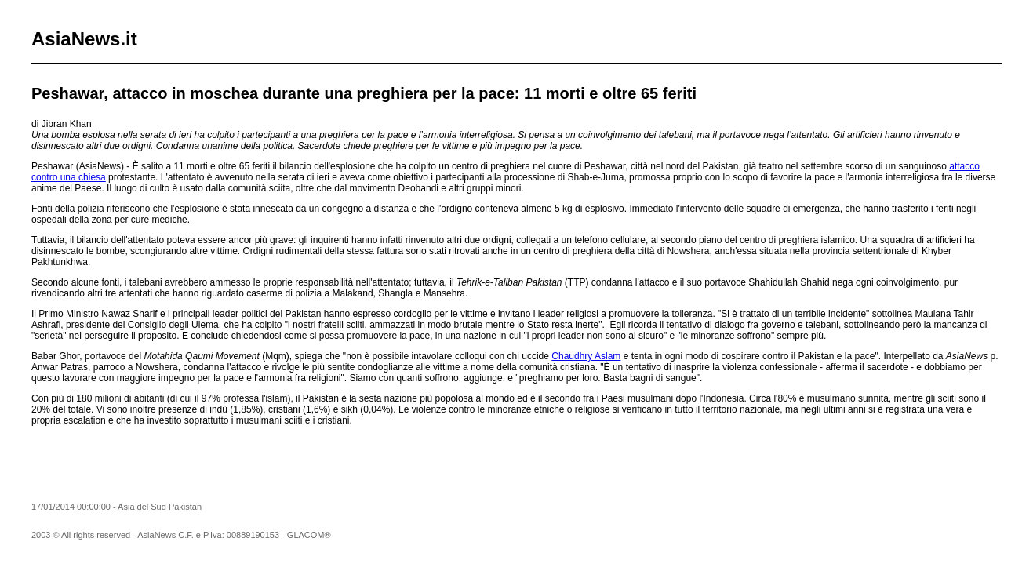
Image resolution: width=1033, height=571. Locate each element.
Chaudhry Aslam (585, 356)
